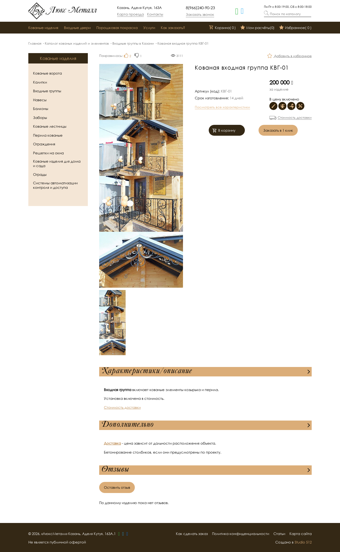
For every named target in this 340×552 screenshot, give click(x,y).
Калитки (40, 82)
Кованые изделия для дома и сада (57, 163)
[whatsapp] (236, 10)
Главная (34, 43)
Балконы (40, 108)
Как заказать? (173, 27)
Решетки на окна (48, 153)
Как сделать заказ (192, 533)
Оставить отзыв (117, 487)
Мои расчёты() (257, 27)
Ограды (40, 174)
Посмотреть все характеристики (222, 107)
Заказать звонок (200, 14)
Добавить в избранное (289, 56)
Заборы (40, 117)
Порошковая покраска (117, 27)
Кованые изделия (43, 27)
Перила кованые (48, 135)
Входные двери (77, 27)
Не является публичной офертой (57, 542)
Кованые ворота (47, 73)
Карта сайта (300, 533)
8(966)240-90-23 (200, 7)
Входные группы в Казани (133, 43)
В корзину (223, 131)
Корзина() (222, 27)
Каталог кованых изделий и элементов (77, 43)
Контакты (155, 14)
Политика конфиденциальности (240, 533)
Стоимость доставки (295, 117)
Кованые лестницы (49, 126)
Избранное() (295, 27)
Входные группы (47, 91)
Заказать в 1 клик (278, 130)
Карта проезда (130, 14)
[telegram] (242, 11)
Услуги (149, 27)
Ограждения (44, 144)
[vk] (127, 533)
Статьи (279, 533)
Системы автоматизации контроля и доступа (55, 185)
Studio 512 (303, 542)
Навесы (40, 100)
